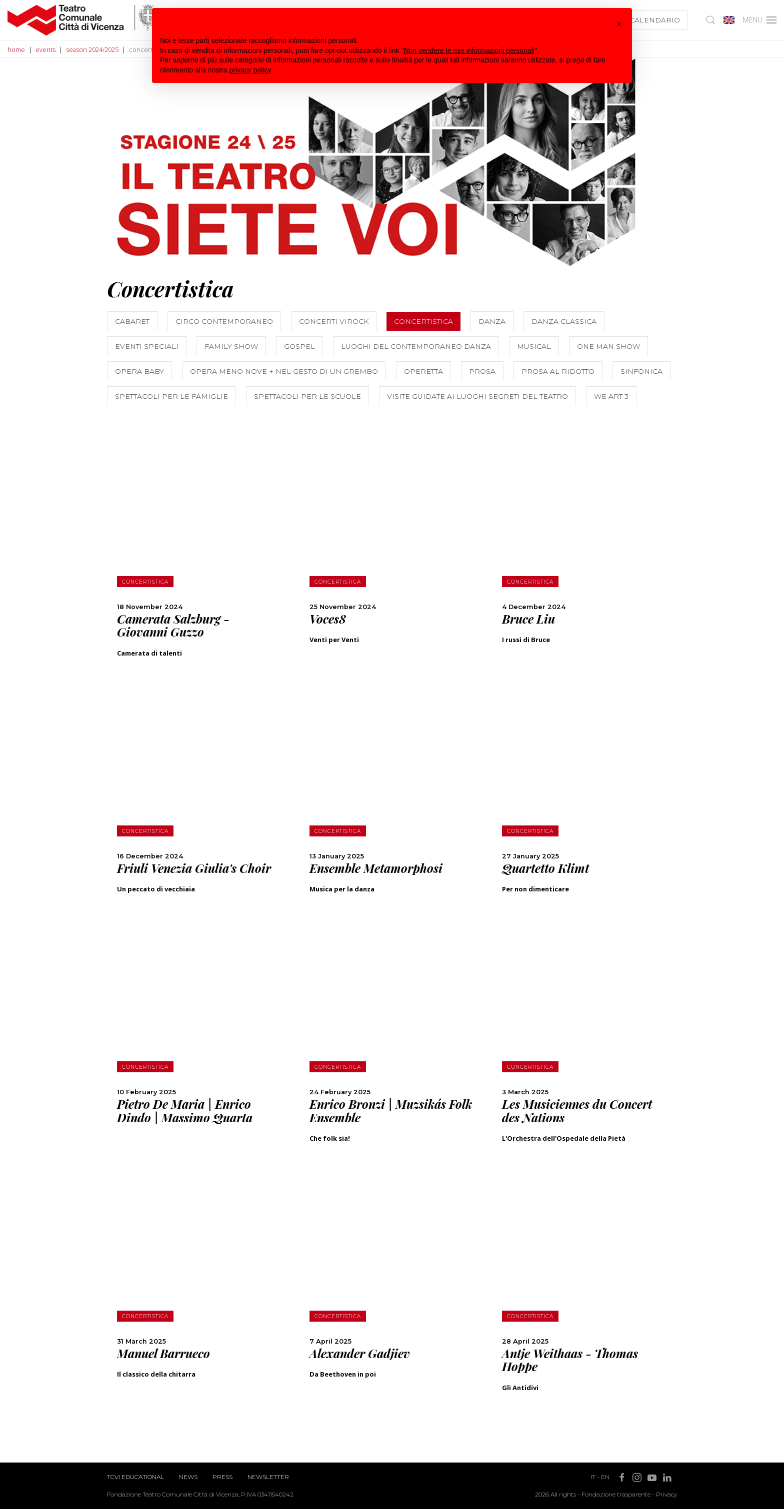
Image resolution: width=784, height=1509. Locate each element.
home (16, 49)
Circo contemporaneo (224, 321)
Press (222, 1477)
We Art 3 (611, 396)
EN (605, 1477)
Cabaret (132, 321)
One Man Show (608, 346)
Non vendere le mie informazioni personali (469, 50)
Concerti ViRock (333, 321)
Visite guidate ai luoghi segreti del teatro (477, 396)
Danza (492, 321)
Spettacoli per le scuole (307, 396)
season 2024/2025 (92, 49)
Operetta (423, 371)
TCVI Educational (135, 1477)
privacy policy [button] (251, 70)
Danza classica (564, 321)
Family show (231, 346)
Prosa (482, 371)
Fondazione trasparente (616, 1494)
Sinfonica (641, 371)
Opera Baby (139, 371)
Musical (534, 346)
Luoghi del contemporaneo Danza (416, 346)
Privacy (666, 1494)
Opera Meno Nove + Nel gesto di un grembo (284, 371)
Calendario (655, 19)
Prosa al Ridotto (558, 371)
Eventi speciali (146, 346)
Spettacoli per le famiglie (171, 396)
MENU (759, 20)
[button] (619, 24)
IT (593, 1477)
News (188, 1477)
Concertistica (423, 321)
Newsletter (268, 1477)
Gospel (299, 346)
